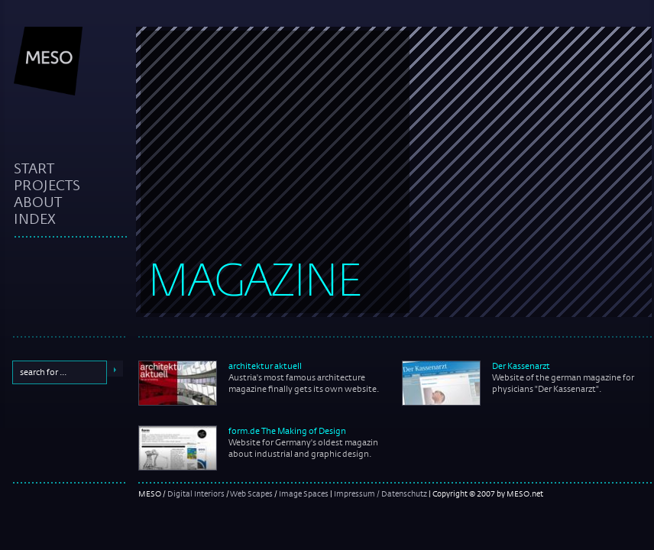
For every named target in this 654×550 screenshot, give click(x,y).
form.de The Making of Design (287, 431)
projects (47, 184)
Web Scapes (251, 493)
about (38, 201)
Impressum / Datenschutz (380, 493)
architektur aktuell (265, 366)
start (34, 168)
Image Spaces (304, 493)
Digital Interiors (196, 493)
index (35, 218)
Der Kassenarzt (521, 366)
